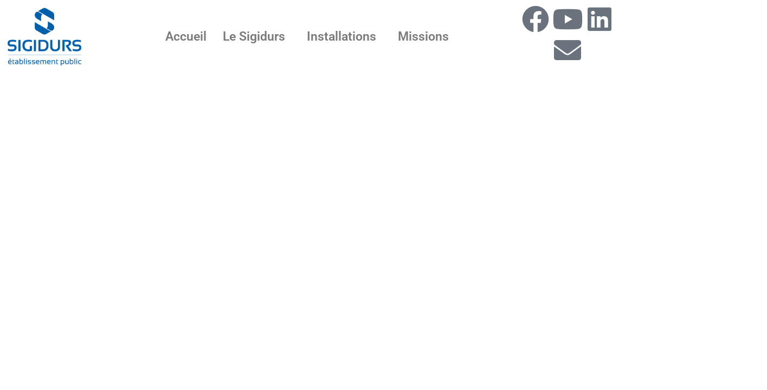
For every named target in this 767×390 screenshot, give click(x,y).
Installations (341, 36)
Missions (423, 36)
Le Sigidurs (254, 36)
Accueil (186, 36)
